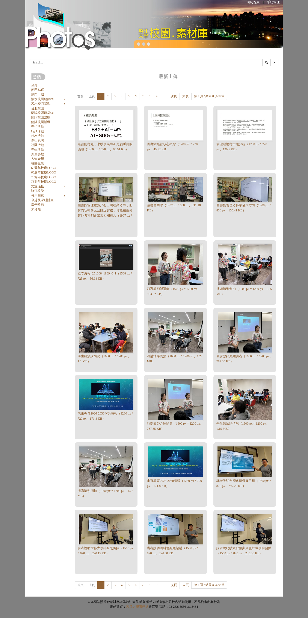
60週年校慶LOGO (43, 168)
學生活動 (37, 149)
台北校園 (37, 108)
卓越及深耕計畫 (42, 200)
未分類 (36, 209)
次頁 (174, 96)
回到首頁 (253, 2)
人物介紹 (37, 158)
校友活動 (37, 135)
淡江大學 (132, 606)
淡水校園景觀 (40, 103)
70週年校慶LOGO (43, 177)
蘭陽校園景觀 (40, 117)
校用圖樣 (37, 195)
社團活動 (37, 145)
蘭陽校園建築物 (42, 113)
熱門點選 (37, 90)
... (164, 96)
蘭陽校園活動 (40, 122)
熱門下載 (37, 94)
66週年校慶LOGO (43, 172)
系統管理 (273, 2)
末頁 (185, 96)
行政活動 (37, 131)
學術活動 (37, 126)
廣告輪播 (37, 204)
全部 (34, 85)
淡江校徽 (37, 191)
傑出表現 (37, 140)
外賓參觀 (37, 154)
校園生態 (37, 163)
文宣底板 (37, 186)
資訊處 (144, 606)
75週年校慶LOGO (43, 181)
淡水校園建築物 (42, 99)
